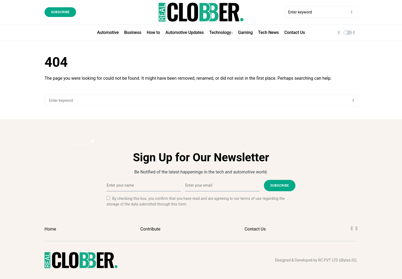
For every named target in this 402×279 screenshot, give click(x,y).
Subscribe (60, 12)
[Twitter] (356, 228)
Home (50, 229)
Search (353, 100)
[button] (347, 32)
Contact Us (255, 229)
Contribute (150, 229)
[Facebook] (352, 228)
